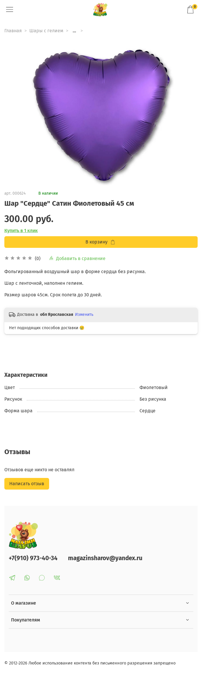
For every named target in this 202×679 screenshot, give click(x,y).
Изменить (84, 314)
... (74, 30)
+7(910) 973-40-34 (33, 558)
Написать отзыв (26, 483)
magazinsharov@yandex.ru (105, 558)
